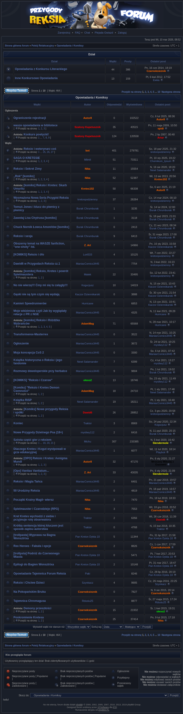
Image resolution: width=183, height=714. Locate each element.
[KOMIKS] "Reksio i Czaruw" (33, 380)
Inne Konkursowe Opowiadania (36, 78)
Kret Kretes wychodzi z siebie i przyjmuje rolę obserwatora (34, 518)
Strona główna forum (17, 45)
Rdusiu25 (87, 600)
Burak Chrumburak (87, 208)
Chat (87, 32)
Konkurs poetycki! (36, 134)
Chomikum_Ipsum (160, 161)
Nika (87, 168)
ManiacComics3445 (87, 263)
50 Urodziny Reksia (26, 490)
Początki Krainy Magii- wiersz (33, 499)
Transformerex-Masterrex (30, 334)
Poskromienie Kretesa (28, 617)
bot (87, 150)
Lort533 (87, 254)
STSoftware (103, 707)
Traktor (87, 423)
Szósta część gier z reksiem (32, 439)
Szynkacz (87, 582)
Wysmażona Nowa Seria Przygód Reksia (41, 197)
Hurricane (87, 303)
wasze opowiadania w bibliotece (35, 125)
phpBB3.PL (104, 710)
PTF (115, 707)
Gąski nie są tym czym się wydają (36, 294)
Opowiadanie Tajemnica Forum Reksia (39, 573)
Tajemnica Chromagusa (29, 601)
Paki (87, 573)
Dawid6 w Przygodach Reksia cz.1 (36, 263)
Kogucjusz (87, 285)
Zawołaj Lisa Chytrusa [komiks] (34, 218)
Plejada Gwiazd (104, 32)
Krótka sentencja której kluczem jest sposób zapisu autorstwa (38, 527)
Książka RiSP (22, 400)
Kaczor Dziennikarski (160, 246)
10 (159, 92)
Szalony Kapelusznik (87, 127)
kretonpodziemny (161, 152)
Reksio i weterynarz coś (40, 149)
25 (44, 152)
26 (48, 152)
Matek (87, 274)
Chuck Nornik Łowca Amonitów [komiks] (41, 227)
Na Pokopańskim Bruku (29, 591)
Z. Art (87, 245)
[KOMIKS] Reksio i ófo (28, 254)
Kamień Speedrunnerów (29, 303)
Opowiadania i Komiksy (70, 45)
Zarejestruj (64, 32)
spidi (161, 128)
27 (52, 152)
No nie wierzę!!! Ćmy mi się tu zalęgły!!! (40, 285)
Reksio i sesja (22, 236)
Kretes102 (160, 179)
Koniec (18, 423)
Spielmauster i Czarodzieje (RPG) (36, 509)
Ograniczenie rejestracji (29, 118)
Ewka (156, 80)
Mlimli (87, 159)
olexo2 (87, 380)
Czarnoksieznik (156, 71)
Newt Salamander (160, 170)
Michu (87, 441)
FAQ (77, 32)
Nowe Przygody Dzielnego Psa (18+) (38, 432)
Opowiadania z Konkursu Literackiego (41, 69)
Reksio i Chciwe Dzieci (28, 582)
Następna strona (171, 92)
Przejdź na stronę (131, 92)
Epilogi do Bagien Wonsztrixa (33, 564)
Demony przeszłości (37, 608)
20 (48, 443)
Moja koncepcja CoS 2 (28, 352)
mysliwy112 (161, 344)
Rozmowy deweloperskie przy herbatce (40, 371)
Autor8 (87, 117)
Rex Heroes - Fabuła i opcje (32, 546)
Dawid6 (87, 412)
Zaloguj (122, 32)
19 (44, 443)
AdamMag (87, 323)
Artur (161, 137)
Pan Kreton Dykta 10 (87, 536)
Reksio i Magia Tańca (28, 481)
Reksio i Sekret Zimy (27, 168)
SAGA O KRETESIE (26, 158)
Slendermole (161, 442)
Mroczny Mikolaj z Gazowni (162, 463)
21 (52, 443)
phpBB (79, 704)
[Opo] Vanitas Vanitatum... (31, 470)
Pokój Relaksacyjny (42, 45)
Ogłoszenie (21, 343)
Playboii (160, 452)
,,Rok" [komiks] (24, 176)
